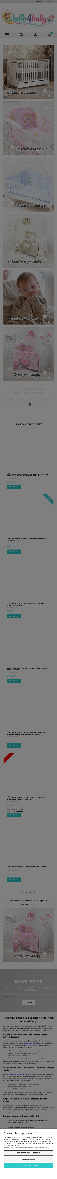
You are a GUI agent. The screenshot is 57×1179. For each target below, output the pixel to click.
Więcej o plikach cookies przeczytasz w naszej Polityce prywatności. (26, 1148)
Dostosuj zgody (28, 1159)
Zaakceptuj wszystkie (28, 1165)
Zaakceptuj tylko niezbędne (28, 1153)
